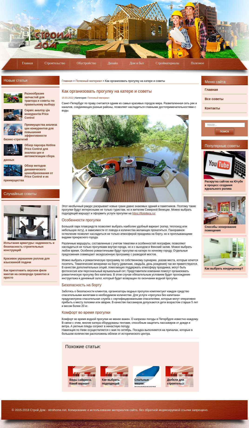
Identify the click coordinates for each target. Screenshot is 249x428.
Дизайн (113, 63)
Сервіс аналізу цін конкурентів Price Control (37, 114)
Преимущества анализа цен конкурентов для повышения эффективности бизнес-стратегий (30, 132)
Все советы (214, 99)
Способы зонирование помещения (220, 228)
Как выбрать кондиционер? (224, 268)
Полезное (197, 63)
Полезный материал (89, 81)
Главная (27, 63)
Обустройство (86, 63)
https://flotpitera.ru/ (143, 213)
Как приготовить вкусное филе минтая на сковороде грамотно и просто (26, 274)
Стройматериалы (167, 63)
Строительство (55, 63)
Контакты (212, 108)
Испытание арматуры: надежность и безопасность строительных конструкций (29, 246)
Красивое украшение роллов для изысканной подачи (27, 260)
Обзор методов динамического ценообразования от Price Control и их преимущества (28, 173)
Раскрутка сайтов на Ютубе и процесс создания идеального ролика (224, 185)
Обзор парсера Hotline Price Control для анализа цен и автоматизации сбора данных (30, 152)
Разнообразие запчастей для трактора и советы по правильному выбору (40, 99)
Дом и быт (136, 63)
